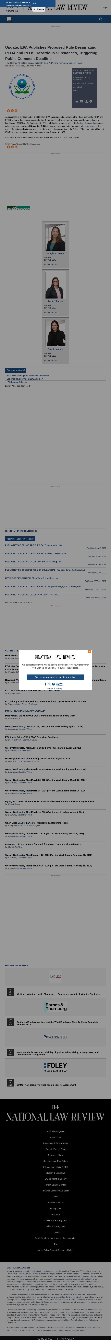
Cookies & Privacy (54, 688)
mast (53, 684)
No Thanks (39, 9)
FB (46, 684)
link (57, 684)
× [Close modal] (89, 651)
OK (34, 3)
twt (49, 684)
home (61, 684)
